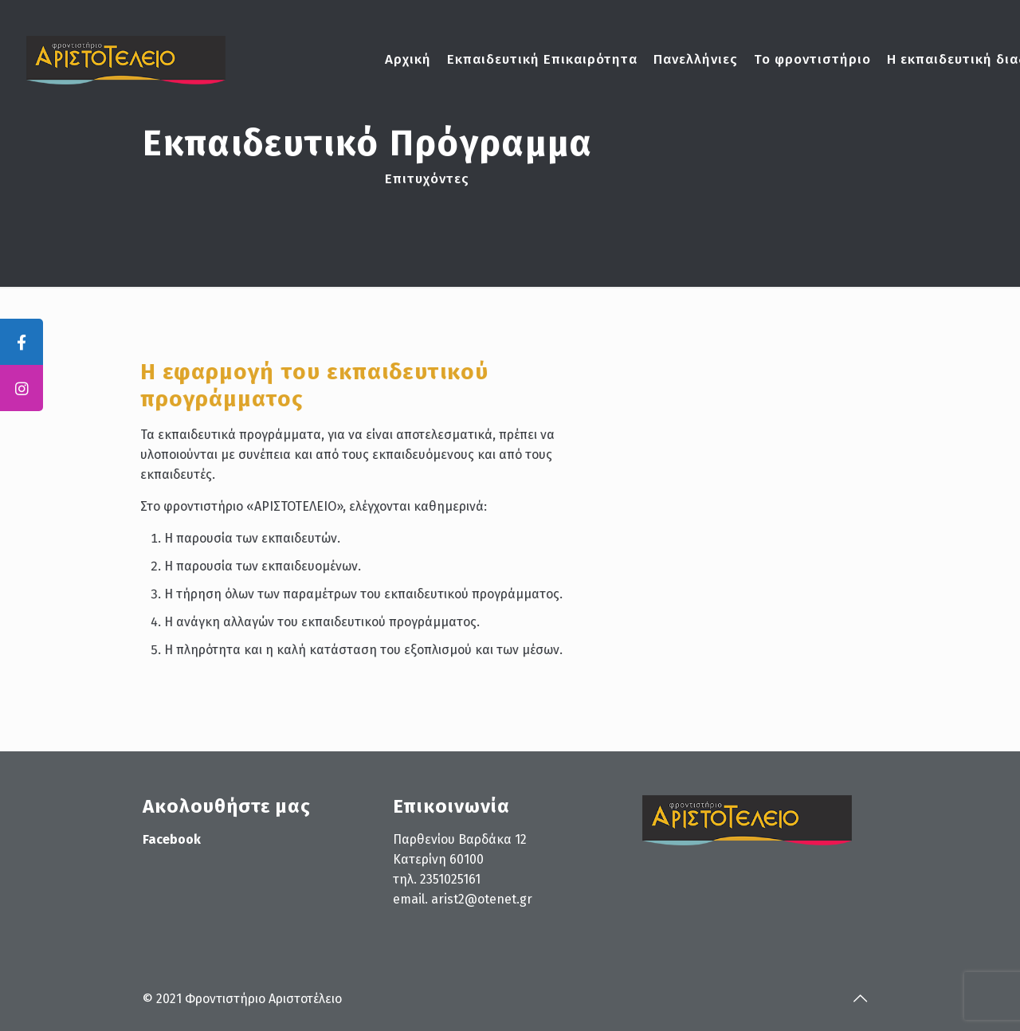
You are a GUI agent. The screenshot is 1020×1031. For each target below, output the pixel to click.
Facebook (172, 839)
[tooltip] (21, 342)
